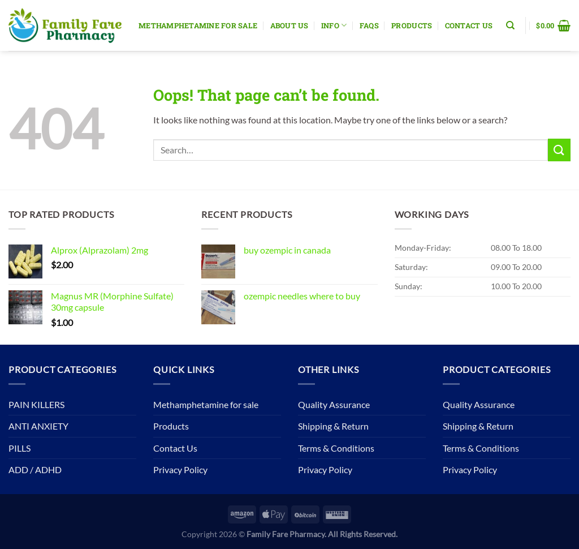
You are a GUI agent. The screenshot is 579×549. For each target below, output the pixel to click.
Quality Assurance (334, 404)
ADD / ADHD (35, 469)
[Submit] (559, 150)
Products (411, 25)
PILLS (19, 448)
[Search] (510, 25)
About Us (289, 25)
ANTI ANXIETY (38, 426)
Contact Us (469, 25)
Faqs (369, 25)
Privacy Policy (180, 469)
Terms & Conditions (336, 448)
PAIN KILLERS (36, 404)
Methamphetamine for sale (198, 25)
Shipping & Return (333, 426)
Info (334, 25)
